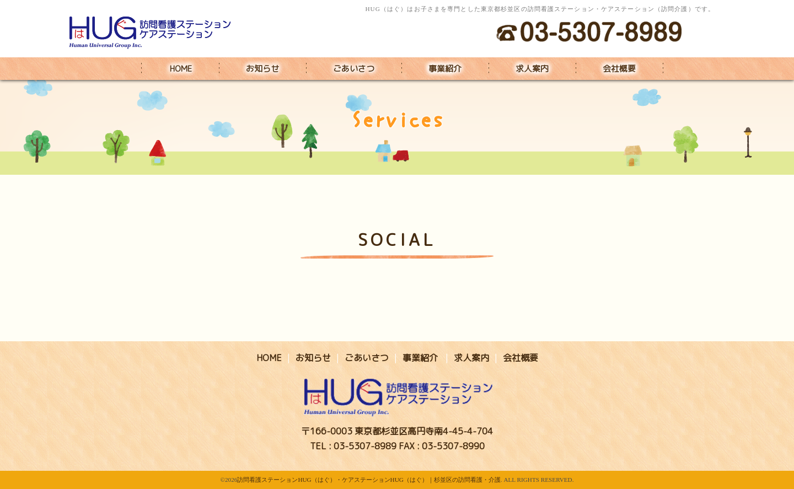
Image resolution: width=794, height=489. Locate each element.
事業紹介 (445, 68)
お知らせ (262, 68)
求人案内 (532, 68)
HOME (181, 68)
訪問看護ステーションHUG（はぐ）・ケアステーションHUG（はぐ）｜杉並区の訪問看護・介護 (368, 479)
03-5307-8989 (365, 446)
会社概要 (619, 68)
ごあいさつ (353, 68)
